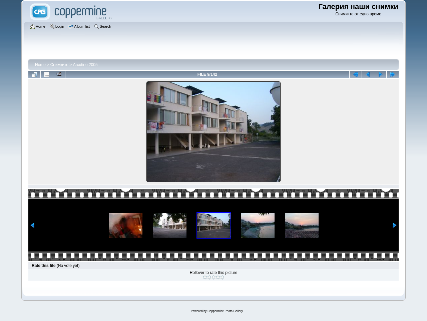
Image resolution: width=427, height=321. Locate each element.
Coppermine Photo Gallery (225, 311)
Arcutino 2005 (85, 64)
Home (40, 64)
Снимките (59, 64)
